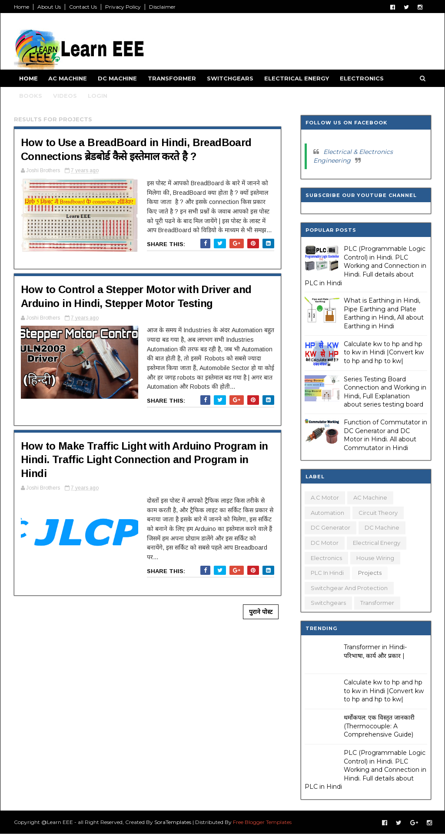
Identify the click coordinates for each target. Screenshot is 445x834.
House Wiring (375, 557)
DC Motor (325, 542)
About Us (49, 6)
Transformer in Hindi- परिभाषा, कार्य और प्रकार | (375, 651)
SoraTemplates (172, 822)
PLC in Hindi (327, 572)
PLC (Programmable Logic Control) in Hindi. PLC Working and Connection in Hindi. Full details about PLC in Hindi (365, 266)
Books (30, 95)
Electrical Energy (296, 78)
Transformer (172, 78)
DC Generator (330, 527)
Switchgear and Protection (349, 587)
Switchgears (230, 78)
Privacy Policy (123, 6)
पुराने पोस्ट (260, 612)
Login (97, 95)
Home (21, 6)
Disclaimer (162, 6)
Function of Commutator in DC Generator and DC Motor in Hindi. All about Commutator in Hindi (385, 435)
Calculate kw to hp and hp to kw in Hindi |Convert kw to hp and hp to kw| (384, 352)
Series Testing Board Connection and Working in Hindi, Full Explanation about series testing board (385, 392)
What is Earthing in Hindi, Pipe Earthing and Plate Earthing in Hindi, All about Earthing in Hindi (384, 313)
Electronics (362, 78)
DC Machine (117, 78)
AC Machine (67, 78)
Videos (65, 95)
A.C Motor (325, 497)
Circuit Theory (378, 512)
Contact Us (83, 6)
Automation (327, 512)
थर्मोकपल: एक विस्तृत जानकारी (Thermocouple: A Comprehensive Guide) (379, 726)
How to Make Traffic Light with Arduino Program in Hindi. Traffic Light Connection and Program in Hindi (144, 460)
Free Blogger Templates (262, 822)
